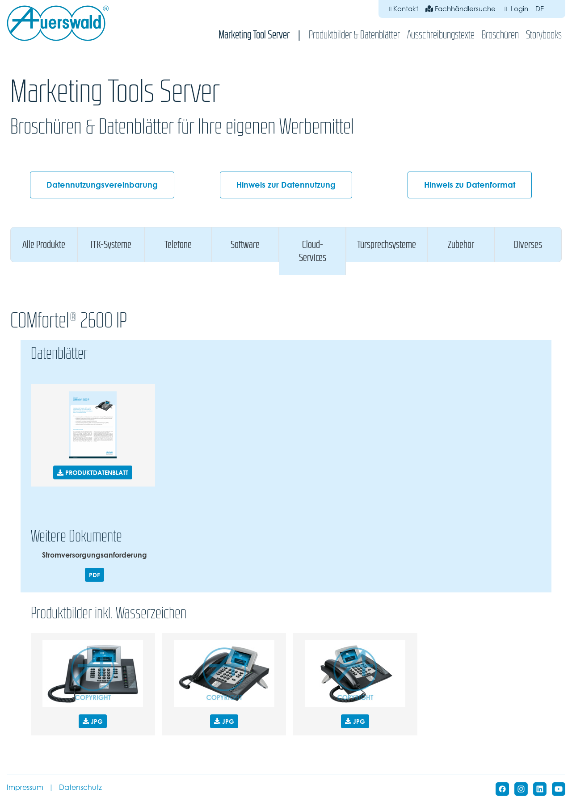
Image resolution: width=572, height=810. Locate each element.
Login (515, 9)
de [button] (545, 8)
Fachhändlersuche (460, 8)
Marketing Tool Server (254, 34)
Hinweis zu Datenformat (469, 184)
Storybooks (544, 34)
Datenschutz (80, 787)
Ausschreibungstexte (441, 34)
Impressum (25, 787)
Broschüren (500, 34)
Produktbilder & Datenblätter (354, 34)
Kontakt (404, 8)
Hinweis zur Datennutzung (286, 184)
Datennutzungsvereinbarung (102, 184)
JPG (93, 721)
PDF (94, 574)
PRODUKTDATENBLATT (92, 472)
